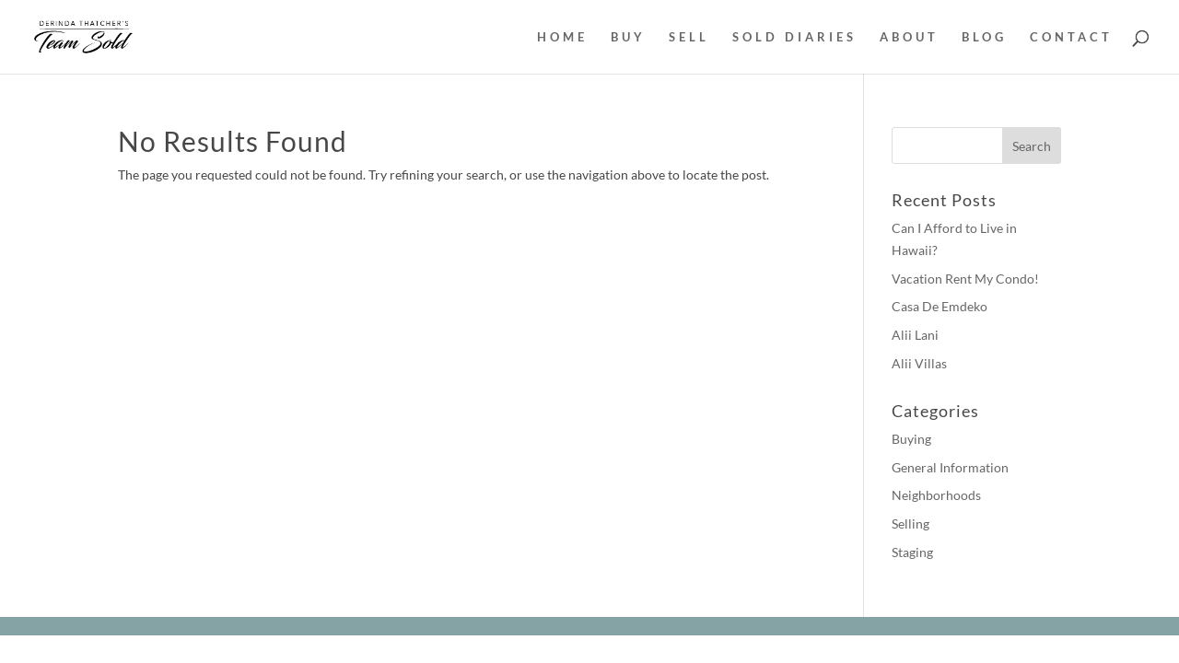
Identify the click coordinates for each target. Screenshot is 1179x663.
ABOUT (909, 37)
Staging (912, 552)
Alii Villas (919, 363)
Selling (910, 523)
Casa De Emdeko (939, 306)
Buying (911, 439)
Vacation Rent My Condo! (965, 278)
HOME (562, 37)
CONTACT (1071, 37)
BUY (628, 37)
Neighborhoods (936, 495)
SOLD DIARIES (794, 37)
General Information (950, 467)
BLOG (984, 37)
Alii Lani (915, 335)
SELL (689, 37)
